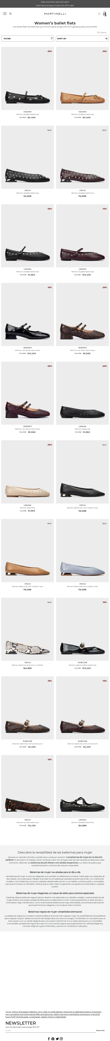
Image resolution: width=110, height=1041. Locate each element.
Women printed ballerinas (27, 822)
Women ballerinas (82, 429)
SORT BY (61, 38)
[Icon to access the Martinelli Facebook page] (48, 1039)
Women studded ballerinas (27, 114)
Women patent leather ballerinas (82, 665)
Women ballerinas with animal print (27, 744)
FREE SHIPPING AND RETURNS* (55, 2)
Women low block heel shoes (27, 350)
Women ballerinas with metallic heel (82, 508)
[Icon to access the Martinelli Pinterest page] (53, 1039)
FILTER (7, 38)
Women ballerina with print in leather (27, 665)
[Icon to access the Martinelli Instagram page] (61, 1039)
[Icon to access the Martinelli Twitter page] (57, 1039)
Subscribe (100, 1030)
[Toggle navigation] (4, 13)
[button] (99, 13)
